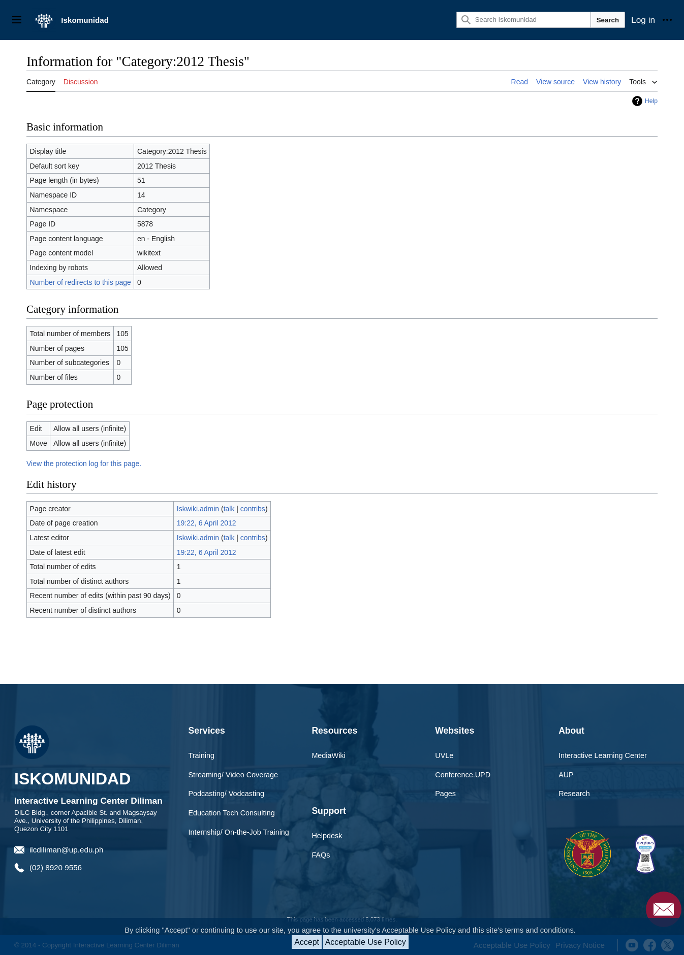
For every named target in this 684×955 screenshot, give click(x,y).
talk (229, 509)
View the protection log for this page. (83, 463)
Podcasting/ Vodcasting (227, 793)
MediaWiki (328, 755)
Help (651, 101)
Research (574, 793)
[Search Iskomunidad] (523, 20)
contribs (252, 509)
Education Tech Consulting (232, 813)
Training (201, 755)
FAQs (321, 855)
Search (608, 20)
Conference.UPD (462, 775)
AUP (566, 775)
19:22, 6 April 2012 (206, 523)
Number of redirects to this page (80, 282)
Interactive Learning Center (602, 755)
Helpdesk (327, 836)
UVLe (444, 755)
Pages (445, 793)
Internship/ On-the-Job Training (239, 832)
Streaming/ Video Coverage (233, 775)
